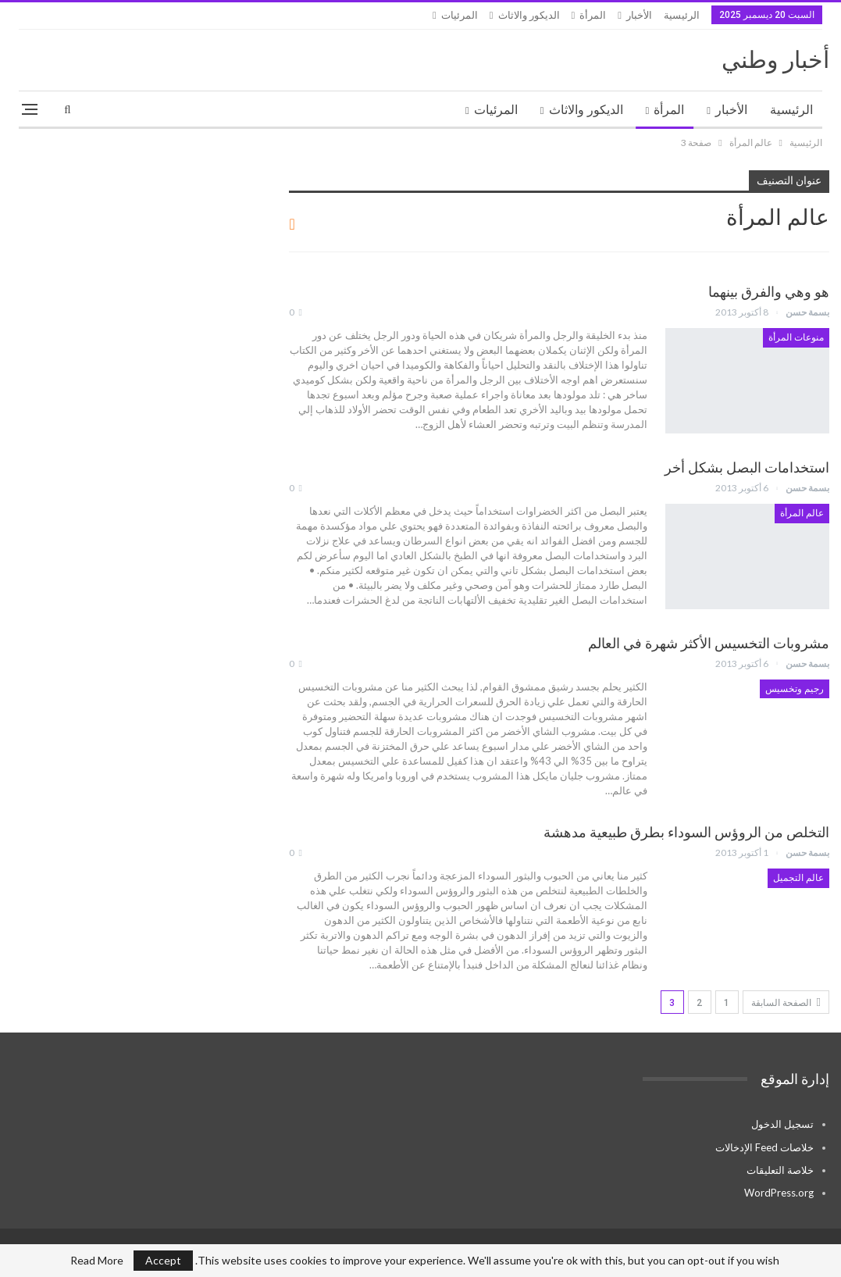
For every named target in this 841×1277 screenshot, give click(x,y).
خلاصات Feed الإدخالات (764, 1147)
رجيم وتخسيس (794, 688)
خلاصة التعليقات (780, 1170)
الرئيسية (682, 15)
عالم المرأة (802, 513)
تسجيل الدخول (782, 1124)
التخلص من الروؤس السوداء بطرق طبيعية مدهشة (686, 832)
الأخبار (639, 15)
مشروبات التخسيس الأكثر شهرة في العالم (708, 643)
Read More (96, 1260)
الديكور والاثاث (529, 15)
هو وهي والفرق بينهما (768, 292)
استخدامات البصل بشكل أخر (747, 467)
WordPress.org (779, 1192)
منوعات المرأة (796, 337)
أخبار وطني (775, 59)
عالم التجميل (798, 877)
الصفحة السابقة (786, 1002)
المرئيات (459, 15)
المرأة (592, 15)
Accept (163, 1260)
